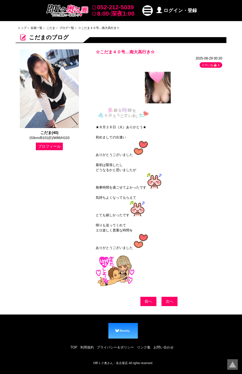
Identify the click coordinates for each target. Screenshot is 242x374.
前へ (148, 301)
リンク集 (144, 347)
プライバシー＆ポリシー (115, 347)
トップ (22, 28)
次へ (169, 301)
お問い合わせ (163, 347)
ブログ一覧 (66, 28)
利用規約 (87, 347)
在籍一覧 (36, 28)
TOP (73, 347)
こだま (50, 28)
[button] (147, 10)
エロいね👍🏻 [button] (211, 65)
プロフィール (49, 146)
